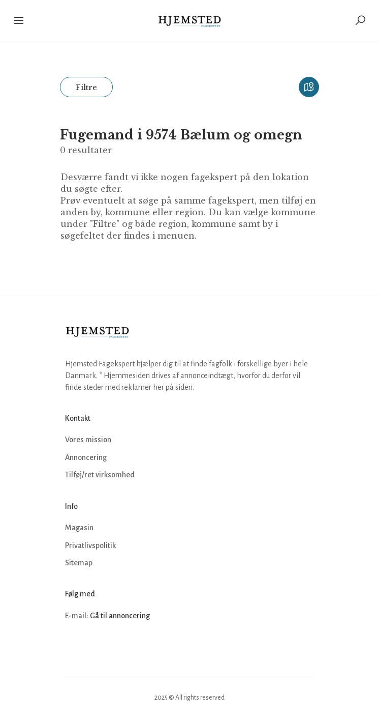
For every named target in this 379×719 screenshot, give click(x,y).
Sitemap (78, 563)
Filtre (86, 87)
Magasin (79, 528)
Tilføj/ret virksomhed (100, 475)
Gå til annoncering (120, 616)
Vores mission (88, 440)
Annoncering (86, 457)
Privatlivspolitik (90, 545)
